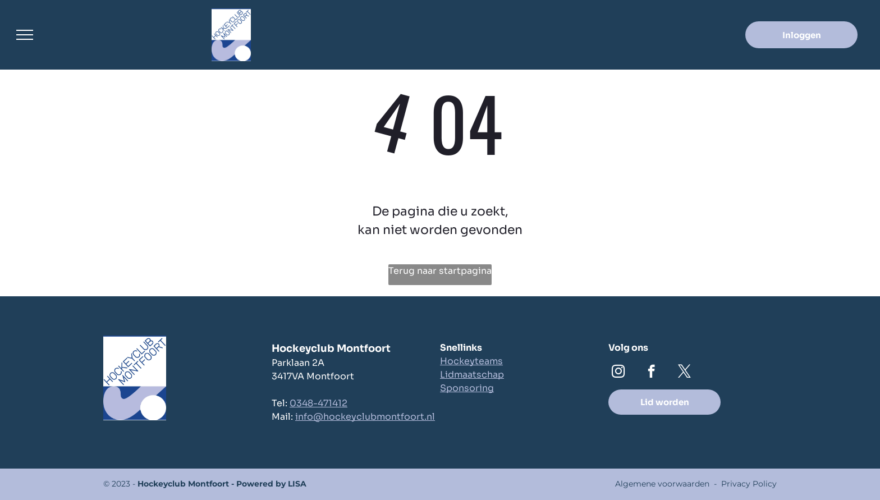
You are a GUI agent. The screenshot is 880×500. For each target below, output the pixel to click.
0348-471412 (318, 403)
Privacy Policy (749, 484)
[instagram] (618, 372)
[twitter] (684, 372)
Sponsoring (467, 388)
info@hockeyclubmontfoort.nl (365, 417)
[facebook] (651, 372)
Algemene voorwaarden (662, 484)
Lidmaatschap (472, 374)
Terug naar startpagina (440, 271)
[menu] (24, 34)
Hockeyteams (471, 361)
